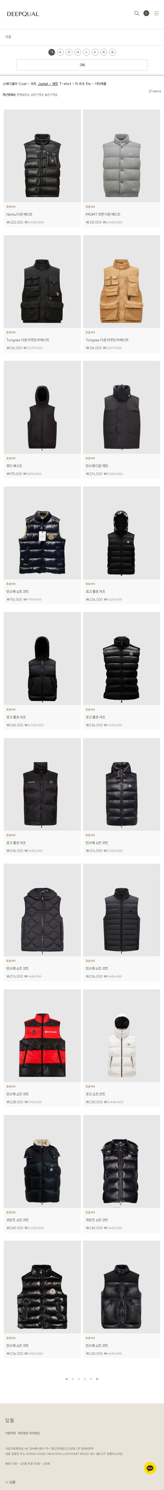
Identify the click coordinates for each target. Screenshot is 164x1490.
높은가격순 (51, 95)
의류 (8, 37)
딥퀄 (9, 1420)
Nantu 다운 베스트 (19, 214)
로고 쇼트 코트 (95, 1094)
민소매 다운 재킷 (97, 465)
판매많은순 (23, 95)
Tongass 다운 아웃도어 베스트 (27, 340)
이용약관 (10, 1433)
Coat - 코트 (27, 84)
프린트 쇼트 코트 (17, 1220)
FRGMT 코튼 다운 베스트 (103, 214)
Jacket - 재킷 (48, 84)
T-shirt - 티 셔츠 (72, 84)
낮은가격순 (37, 95)
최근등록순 (9, 95)
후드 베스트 (14, 465)
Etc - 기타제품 (96, 84)
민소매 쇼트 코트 (17, 591)
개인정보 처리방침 (29, 1433)
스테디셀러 (10, 84)
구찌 (82, 65)
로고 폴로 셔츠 (95, 591)
